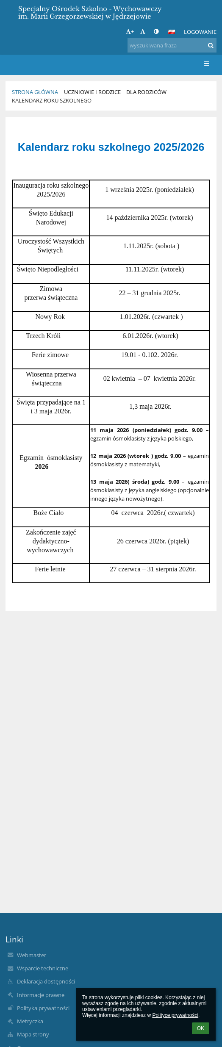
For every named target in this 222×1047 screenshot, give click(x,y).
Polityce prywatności (175, 1015)
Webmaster (31, 955)
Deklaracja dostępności (46, 981)
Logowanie (200, 32)
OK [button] (200, 1028)
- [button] (143, 31)
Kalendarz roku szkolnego (52, 100)
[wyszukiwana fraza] (172, 45)
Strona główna (35, 92)
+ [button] (130, 31)
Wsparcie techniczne (42, 968)
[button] (171, 32)
